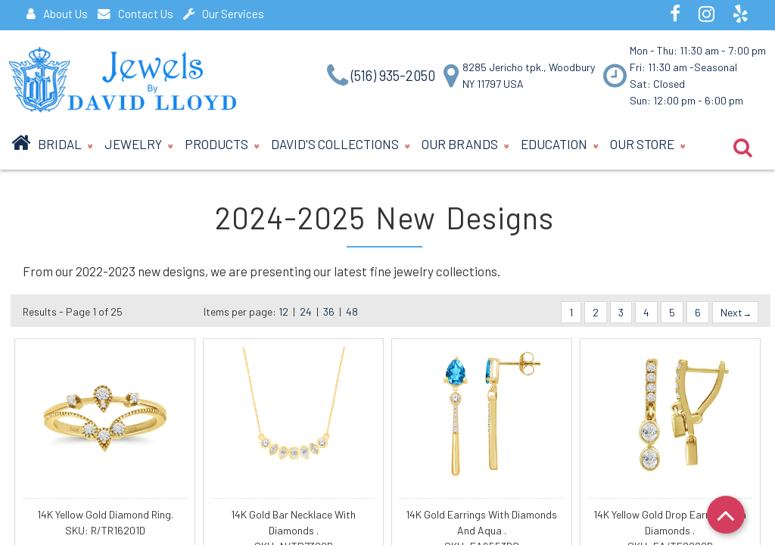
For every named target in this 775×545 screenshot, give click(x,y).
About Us (57, 13)
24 (306, 311)
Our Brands (465, 146)
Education (560, 146)
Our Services (223, 13)
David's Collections (340, 146)
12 (283, 311)
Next (735, 312)
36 (329, 311)
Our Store (648, 146)
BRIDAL (65, 146)
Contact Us (135, 13)
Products (222, 146)
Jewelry (138, 146)
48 (352, 311)
